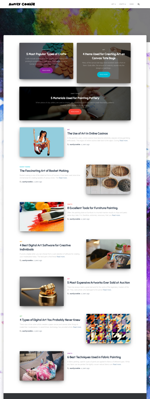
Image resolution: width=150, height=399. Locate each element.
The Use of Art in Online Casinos (87, 133)
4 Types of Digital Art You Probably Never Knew (50, 316)
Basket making (25, 166)
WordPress (138, 394)
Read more (46, 70)
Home (131, 4)
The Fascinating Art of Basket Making (44, 170)
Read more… (124, 141)
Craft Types (46, 50)
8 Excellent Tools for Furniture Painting (92, 206)
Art (113, 4)
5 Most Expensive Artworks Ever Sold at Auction (98, 279)
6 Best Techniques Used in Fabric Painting (94, 352)
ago (85, 144)
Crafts (122, 4)
